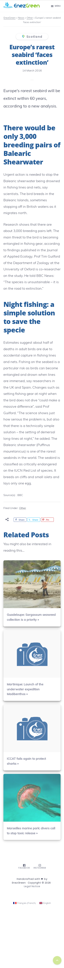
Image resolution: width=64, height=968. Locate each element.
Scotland (34, 37)
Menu (58, 5)
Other (22, 508)
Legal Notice (32, 886)
